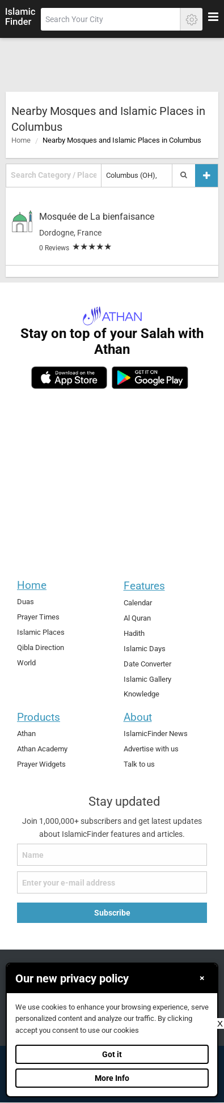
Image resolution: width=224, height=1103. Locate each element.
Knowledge (141, 694)
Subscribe (112, 912)
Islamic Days (145, 648)
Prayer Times (38, 617)
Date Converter (147, 664)
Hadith (134, 633)
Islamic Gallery (147, 679)
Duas (25, 601)
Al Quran (137, 618)
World (26, 663)
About (138, 717)
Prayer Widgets (41, 764)
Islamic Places (41, 632)
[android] (150, 377)
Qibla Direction (40, 647)
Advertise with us (151, 749)
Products (38, 717)
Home (21, 140)
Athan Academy (42, 749)
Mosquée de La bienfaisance (96, 216)
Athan (26, 733)
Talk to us (139, 764)
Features (144, 585)
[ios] (69, 377)
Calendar (138, 602)
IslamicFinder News (156, 733)
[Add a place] (206, 175)
